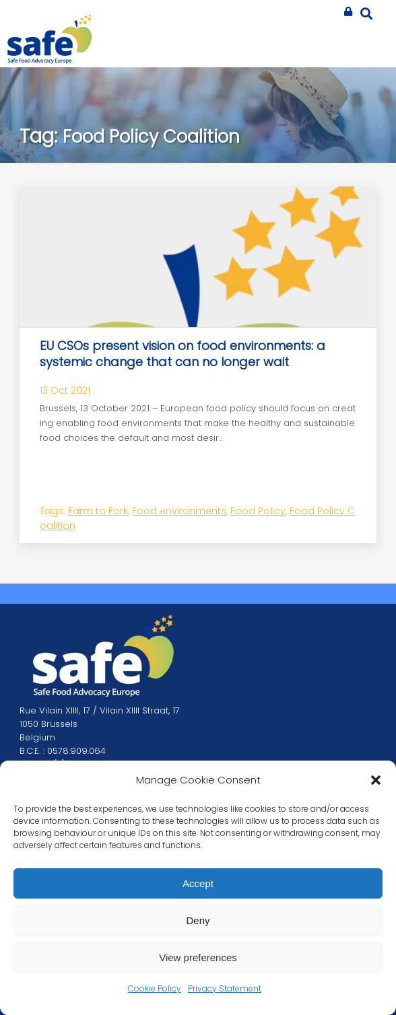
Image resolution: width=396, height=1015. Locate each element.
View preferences (198, 957)
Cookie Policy (154, 988)
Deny (197, 920)
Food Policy (258, 511)
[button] (376, 780)
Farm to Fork (98, 511)
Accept (198, 883)
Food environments (179, 511)
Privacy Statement (224, 988)
